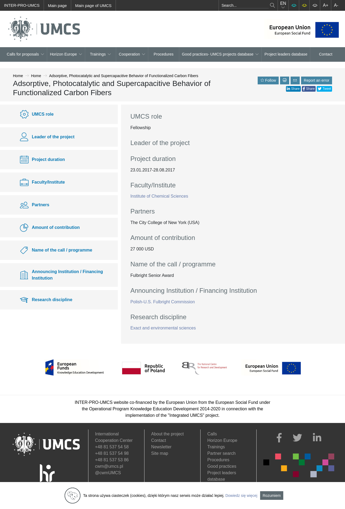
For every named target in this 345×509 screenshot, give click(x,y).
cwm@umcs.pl (109, 466)
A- (336, 5)
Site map (159, 453)
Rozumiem (272, 495)
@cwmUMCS (108, 472)
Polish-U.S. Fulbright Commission (162, 302)
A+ (325, 5)
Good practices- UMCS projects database (220, 54)
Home (18, 76)
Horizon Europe (66, 54)
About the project (167, 434)
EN (283, 5)
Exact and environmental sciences (163, 328)
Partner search (221, 453)
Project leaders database (285, 54)
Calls (212, 434)
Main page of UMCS (93, 6)
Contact (325, 54)
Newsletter (161, 447)
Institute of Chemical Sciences (159, 196)
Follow (268, 80)
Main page (57, 6)
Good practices (221, 466)
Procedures (164, 54)
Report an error (316, 80)
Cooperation (132, 54)
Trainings (100, 54)
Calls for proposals (25, 54)
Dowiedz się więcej (241, 495)
